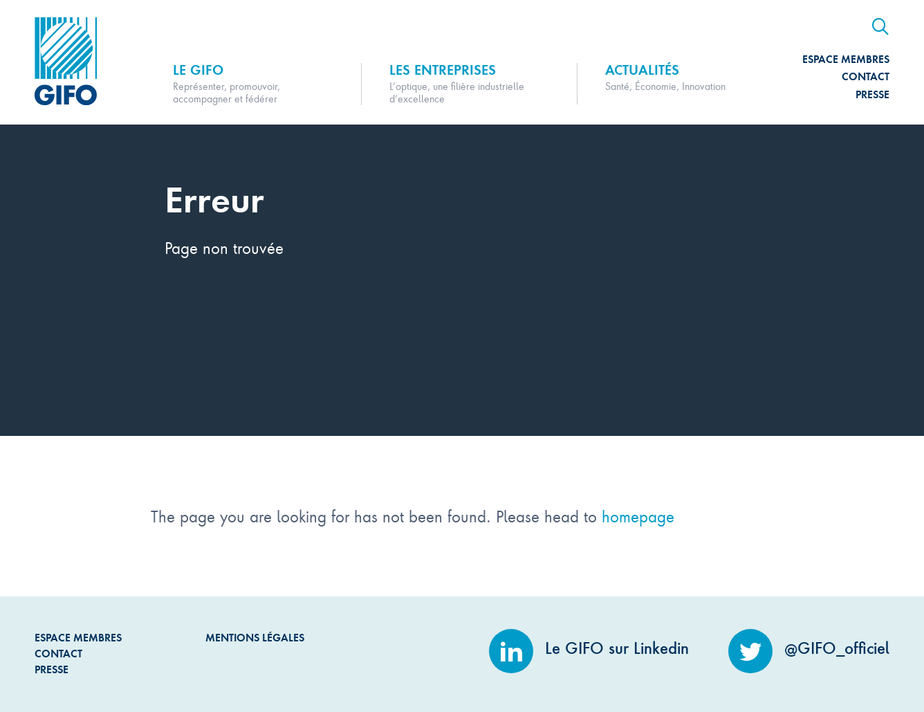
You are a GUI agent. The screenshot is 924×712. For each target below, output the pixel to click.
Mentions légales (254, 637)
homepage (638, 516)
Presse (872, 94)
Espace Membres (845, 59)
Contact (865, 76)
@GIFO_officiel (808, 648)
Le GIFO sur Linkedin (589, 648)
